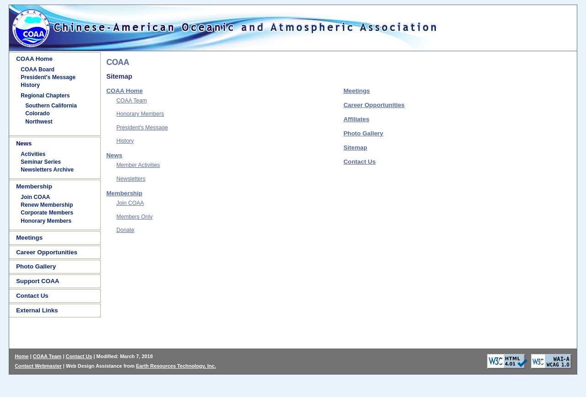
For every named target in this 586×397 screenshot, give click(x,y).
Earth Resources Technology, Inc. (176, 366)
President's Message (48, 77)
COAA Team (131, 100)
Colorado (37, 113)
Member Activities (138, 165)
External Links (37, 310)
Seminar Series (41, 162)
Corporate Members (47, 212)
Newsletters (131, 179)
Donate (125, 230)
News (114, 155)
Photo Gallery (36, 266)
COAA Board (37, 69)
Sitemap (355, 147)
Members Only (134, 217)
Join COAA (35, 197)
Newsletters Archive (47, 169)
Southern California (51, 105)
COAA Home (34, 58)
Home (21, 356)
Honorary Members (46, 221)
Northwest (38, 121)
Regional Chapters (45, 95)
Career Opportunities (46, 252)
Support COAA (37, 281)
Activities (33, 154)
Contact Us (32, 295)
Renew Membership (47, 205)
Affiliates (356, 119)
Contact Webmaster (38, 366)
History (30, 85)
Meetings (29, 237)
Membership (34, 186)
